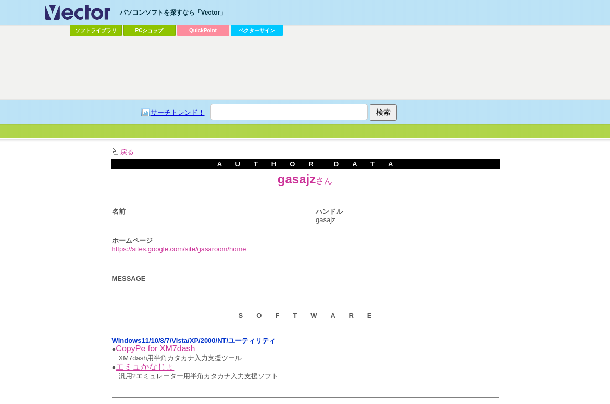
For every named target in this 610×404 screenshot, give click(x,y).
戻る (127, 152)
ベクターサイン (257, 30)
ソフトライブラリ (96, 30)
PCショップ (149, 30)
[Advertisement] (305, 68)
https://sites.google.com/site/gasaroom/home (179, 249)
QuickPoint (203, 30)
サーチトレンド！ (178, 112)
